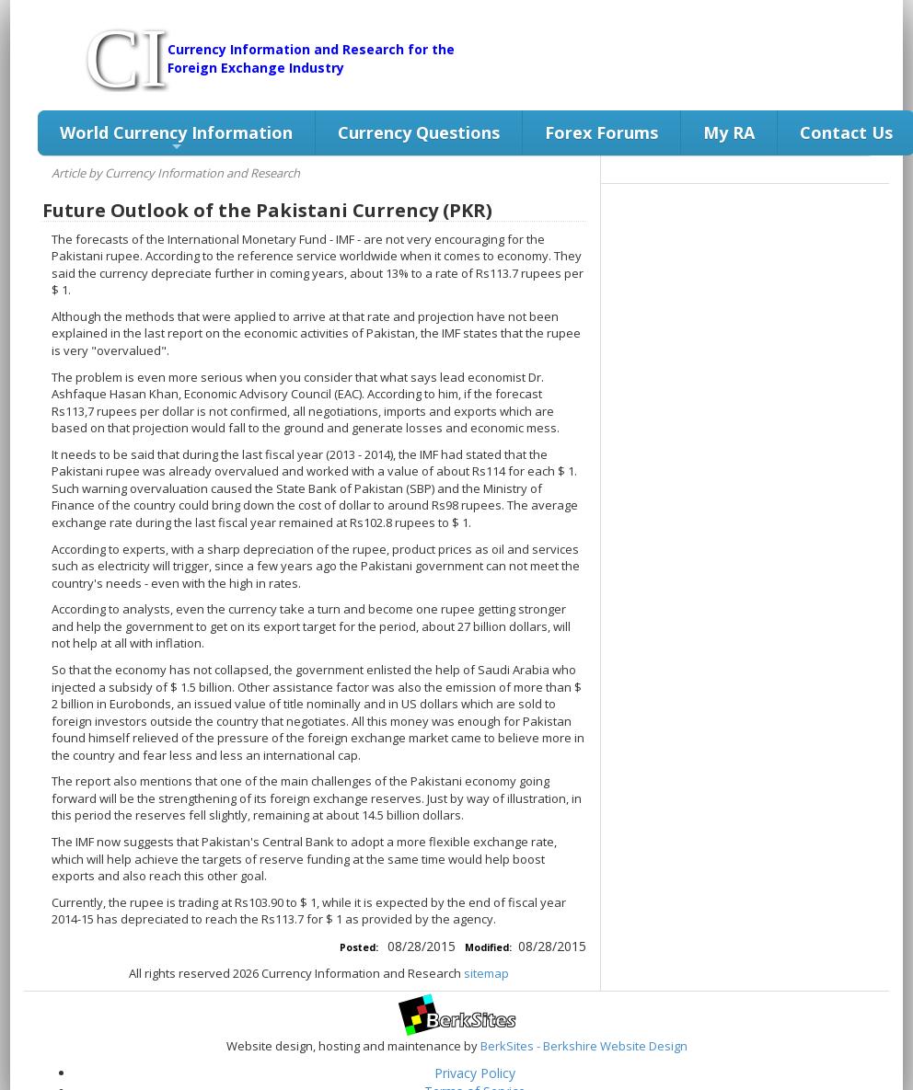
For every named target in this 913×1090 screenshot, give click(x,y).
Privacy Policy (474, 1073)
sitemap (486, 973)
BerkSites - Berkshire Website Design (584, 1046)
